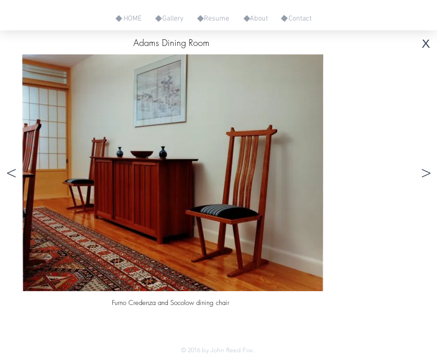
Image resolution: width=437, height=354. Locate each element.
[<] (11, 173)
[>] (426, 173)
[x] (426, 42)
